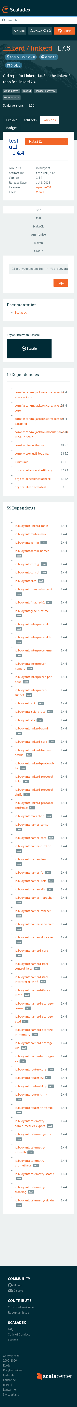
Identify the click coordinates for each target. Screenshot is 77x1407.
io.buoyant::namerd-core (31, 950)
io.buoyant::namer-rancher (33, 911)
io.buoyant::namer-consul (32, 824)
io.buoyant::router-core (30, 1069)
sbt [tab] (38, 210)
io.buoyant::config (27, 564)
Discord (15, 1290)
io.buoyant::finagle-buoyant (34, 589)
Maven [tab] (38, 243)
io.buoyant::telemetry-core (33, 1134)
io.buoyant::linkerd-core (31, 741)
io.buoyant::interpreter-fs (32, 624)
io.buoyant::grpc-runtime (32, 611)
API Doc (19, 31)
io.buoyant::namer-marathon (34, 897)
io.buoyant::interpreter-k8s (33, 637)
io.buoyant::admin (27, 542)
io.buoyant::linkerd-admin (32, 728)
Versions (49, 120)
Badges (11, 127)
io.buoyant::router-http (31, 1086)
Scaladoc (21, 312)
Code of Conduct (19, 1334)
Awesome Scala (40, 30)
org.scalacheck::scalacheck (33, 479)
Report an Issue (18, 1312)
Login (64, 31)
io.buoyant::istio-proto (30, 711)
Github (15, 1285)
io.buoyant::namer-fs (29, 872)
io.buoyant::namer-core (30, 838)
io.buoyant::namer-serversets (34, 924)
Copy (60, 283)
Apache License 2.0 (21, 57)
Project (11, 120)
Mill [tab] (38, 218)
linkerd (14, 48)
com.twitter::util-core (29, 445)
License (13, 1340)
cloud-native (11, 90)
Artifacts (30, 120)
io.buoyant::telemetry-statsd (34, 1174)
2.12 (31, 105)
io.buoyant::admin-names (32, 551)
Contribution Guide (21, 1307)
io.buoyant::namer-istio (31, 881)
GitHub (13, 65)
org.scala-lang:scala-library (33, 470)
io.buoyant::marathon (29, 816)
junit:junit (21, 462)
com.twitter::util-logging (32, 453)
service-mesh (11, 97)
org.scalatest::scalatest (31, 487)
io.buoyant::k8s (25, 720)
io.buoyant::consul (27, 572)
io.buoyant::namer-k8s (30, 889)
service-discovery (45, 90)
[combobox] (46, 141)
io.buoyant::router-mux (30, 534)
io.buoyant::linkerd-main (31, 526)
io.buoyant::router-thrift (31, 1094)
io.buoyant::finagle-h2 (30, 602)
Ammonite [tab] (38, 234)
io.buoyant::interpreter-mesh (34, 650)
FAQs (11, 1329)
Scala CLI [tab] (39, 226)
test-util (15, 143)
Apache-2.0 (43, 187)
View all (41, 192)
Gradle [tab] (38, 251)
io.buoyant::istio (26, 703)
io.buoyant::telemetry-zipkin (34, 1200)
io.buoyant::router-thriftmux (34, 1108)
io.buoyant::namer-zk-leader (34, 937)
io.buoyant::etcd (25, 581)
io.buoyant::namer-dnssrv (32, 859)
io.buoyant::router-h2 (29, 1078)
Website (48, 57)
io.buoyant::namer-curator (33, 846)
